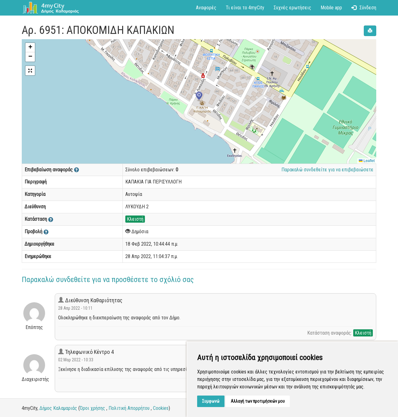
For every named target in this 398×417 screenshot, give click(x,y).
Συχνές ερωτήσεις (292, 8)
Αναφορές (206, 8)
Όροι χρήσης (92, 408)
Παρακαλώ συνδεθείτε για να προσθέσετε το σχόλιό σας (108, 279)
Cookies (161, 408)
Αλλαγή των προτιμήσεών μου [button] (258, 401)
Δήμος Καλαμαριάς (58, 408)
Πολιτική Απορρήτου (129, 408)
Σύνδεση (363, 8)
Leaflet (367, 161)
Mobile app (331, 8)
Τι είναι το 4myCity (245, 8)
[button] (199, 96)
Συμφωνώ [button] (211, 401)
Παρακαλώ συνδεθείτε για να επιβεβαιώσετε (327, 170)
